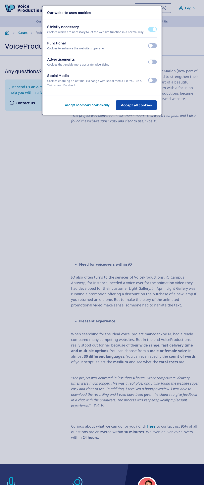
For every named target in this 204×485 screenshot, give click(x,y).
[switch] (152, 29)
